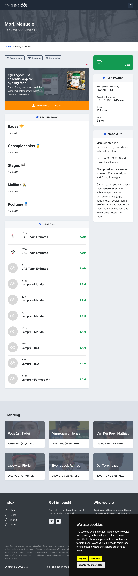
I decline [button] (95, 558)
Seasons (34, 58)
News (13, 524)
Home (8, 46)
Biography (53, 58)
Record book (14, 58)
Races (13, 514)
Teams (13, 519)
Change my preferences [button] (90, 565)
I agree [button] (82, 558)
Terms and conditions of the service (63, 566)
